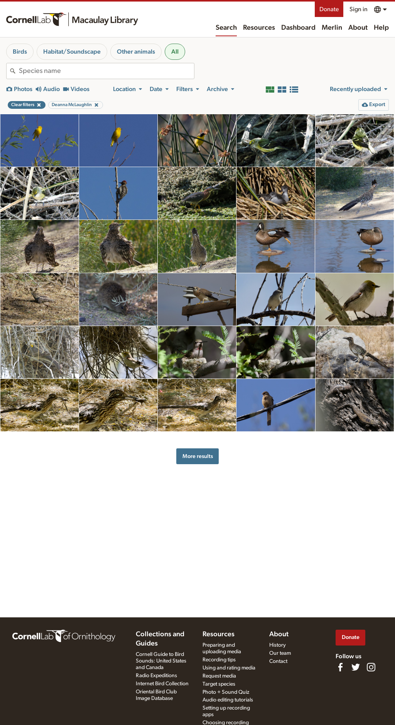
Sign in (358, 9)
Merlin (332, 27)
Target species (219, 684)
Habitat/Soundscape (72, 52)
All (175, 52)
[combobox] (106, 71)
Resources (259, 27)
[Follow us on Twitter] (355, 667)
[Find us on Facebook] (340, 667)
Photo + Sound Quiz (226, 692)
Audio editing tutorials (228, 700)
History (277, 645)
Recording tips (219, 659)
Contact (278, 661)
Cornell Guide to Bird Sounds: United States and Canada (161, 661)
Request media (219, 676)
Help (381, 27)
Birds (20, 52)
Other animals (136, 52)
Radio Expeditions (156, 675)
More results (197, 456)
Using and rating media (229, 668)
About (358, 27)
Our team (280, 653)
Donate (329, 9)
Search (226, 27)
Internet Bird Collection (162, 683)
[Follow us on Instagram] (371, 667)
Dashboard (298, 27)
